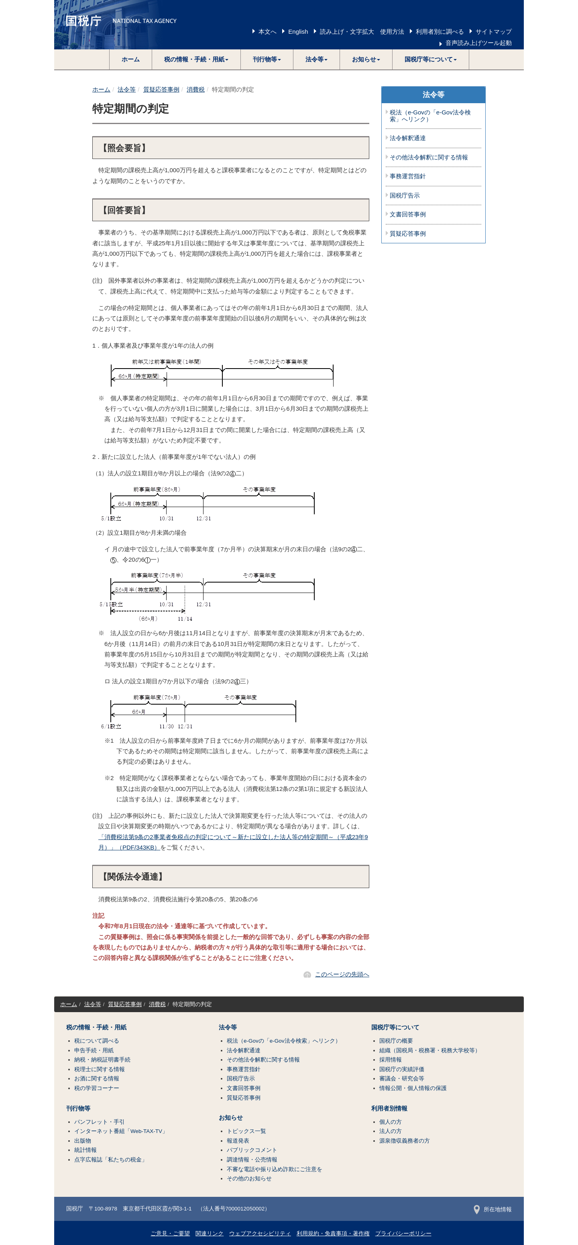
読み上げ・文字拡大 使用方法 (362, 31)
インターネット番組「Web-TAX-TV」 (121, 1131)
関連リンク (209, 1234)
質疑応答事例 (161, 89)
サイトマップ (494, 31)
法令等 (127, 89)
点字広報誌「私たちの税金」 (110, 1160)
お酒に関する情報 (96, 1079)
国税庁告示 (405, 195)
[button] (196, 59)
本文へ (267, 31)
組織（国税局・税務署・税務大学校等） (429, 1050)
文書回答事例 (408, 214)
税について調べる (96, 1041)
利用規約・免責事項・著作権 (333, 1234)
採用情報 (390, 1060)
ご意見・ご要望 (170, 1234)
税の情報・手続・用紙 (96, 1027)
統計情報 (85, 1150)
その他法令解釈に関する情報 (429, 157)
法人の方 (390, 1131)
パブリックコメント (252, 1150)
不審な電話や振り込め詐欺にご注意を (274, 1169)
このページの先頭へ (342, 974)
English (298, 31)
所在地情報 (493, 1209)
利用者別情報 (389, 1108)
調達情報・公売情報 (252, 1160)
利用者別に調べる (440, 31)
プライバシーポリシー (403, 1234)
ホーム (131, 59)
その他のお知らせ (249, 1179)
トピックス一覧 (246, 1131)
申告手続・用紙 (94, 1050)
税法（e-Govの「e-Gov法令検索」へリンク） (430, 115)
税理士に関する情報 (99, 1069)
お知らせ (231, 1118)
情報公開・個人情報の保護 (413, 1088)
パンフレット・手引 (99, 1122)
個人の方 (390, 1122)
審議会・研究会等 (401, 1079)
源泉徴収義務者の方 (404, 1141)
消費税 (196, 89)
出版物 (82, 1141)
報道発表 (238, 1141)
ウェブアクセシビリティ (260, 1234)
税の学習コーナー (96, 1088)
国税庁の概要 (396, 1041)
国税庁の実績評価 (401, 1069)
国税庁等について (395, 1027)
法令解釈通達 (408, 138)
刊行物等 (78, 1108)
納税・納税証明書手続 (102, 1060)
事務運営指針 (408, 176)
